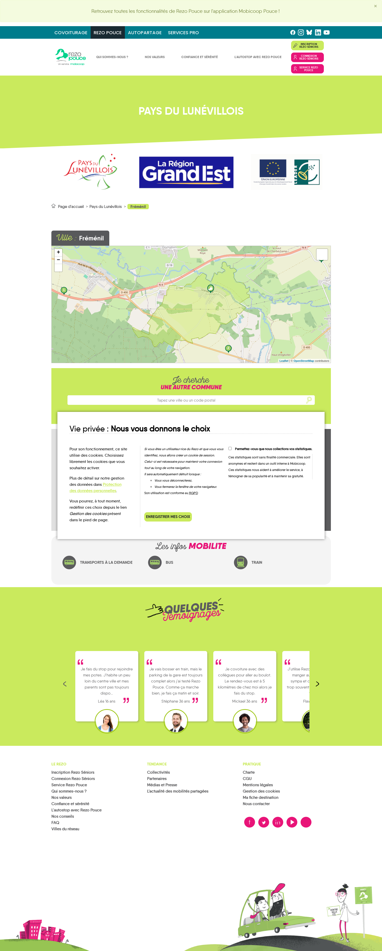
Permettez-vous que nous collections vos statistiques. (273, 449)
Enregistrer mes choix (168, 516)
